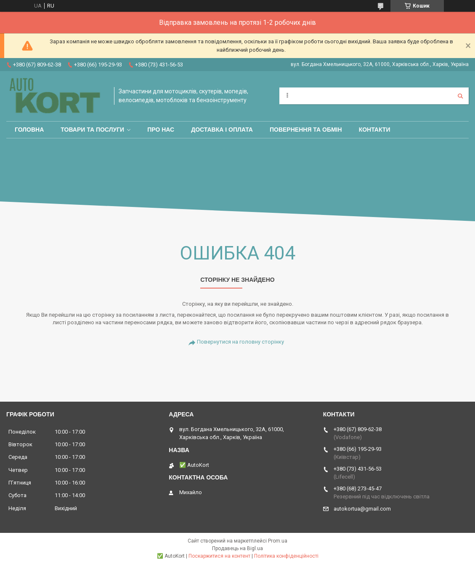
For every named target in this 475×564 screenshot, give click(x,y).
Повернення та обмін (306, 129)
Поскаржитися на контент (219, 556)
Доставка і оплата (222, 129)
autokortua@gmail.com (362, 509)
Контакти (374, 129)
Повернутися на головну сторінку (240, 342)
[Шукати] (460, 95)
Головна (29, 129)
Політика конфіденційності (286, 556)
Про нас (160, 129)
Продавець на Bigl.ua (237, 548)
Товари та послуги (92, 129)
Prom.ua (277, 541)
